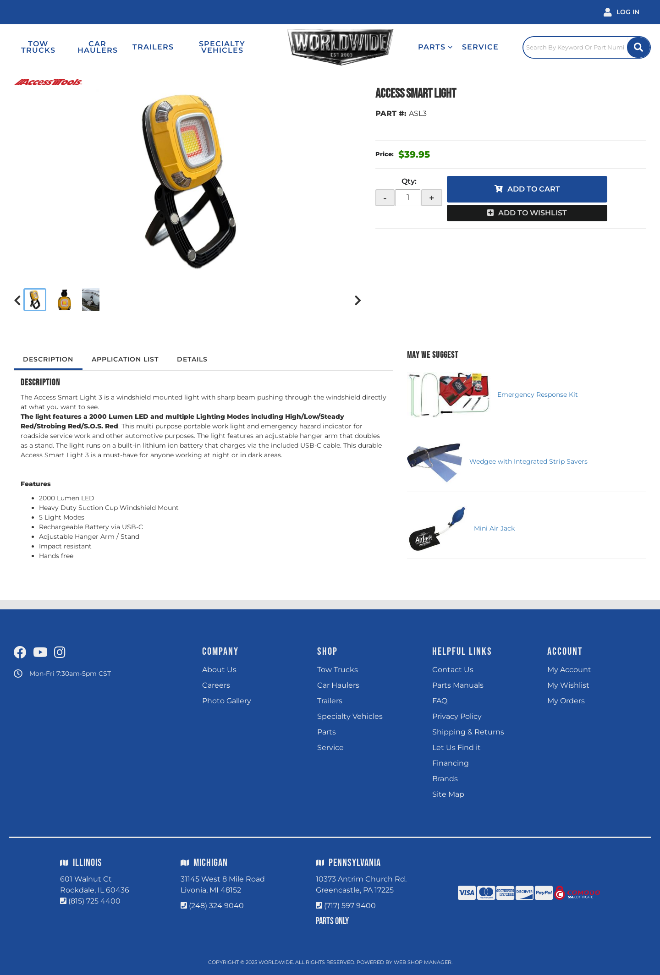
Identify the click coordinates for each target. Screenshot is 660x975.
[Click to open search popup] (586, 47)
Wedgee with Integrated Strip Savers (528, 461)
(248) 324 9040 (216, 905)
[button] (435, 47)
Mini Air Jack (494, 528)
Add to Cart (533, 189)
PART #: (391, 113)
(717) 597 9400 (350, 905)
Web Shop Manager (422, 962)
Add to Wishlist (532, 212)
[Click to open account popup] (621, 12)
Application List (125, 359)
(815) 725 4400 (94, 901)
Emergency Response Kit (537, 394)
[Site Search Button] (638, 47)
